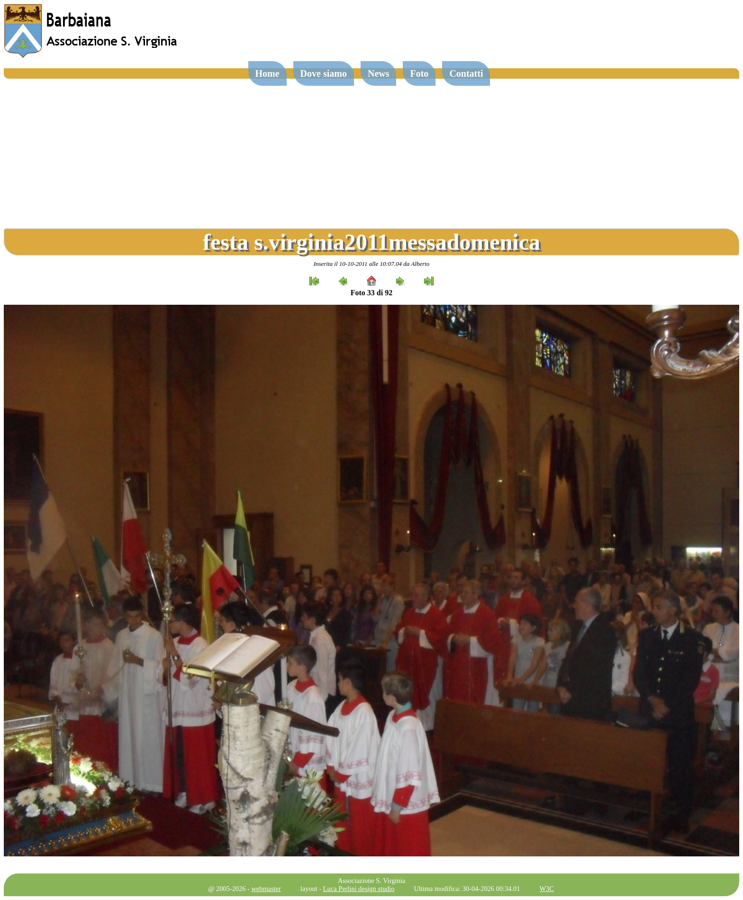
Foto (419, 73)
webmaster (266, 888)
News (379, 73)
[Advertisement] (371, 149)
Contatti (466, 73)
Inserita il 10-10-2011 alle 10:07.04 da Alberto (372, 263)
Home (267, 73)
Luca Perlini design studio (359, 888)
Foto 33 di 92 (371, 293)
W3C (546, 888)
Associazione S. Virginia (371, 880)
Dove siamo (323, 73)
